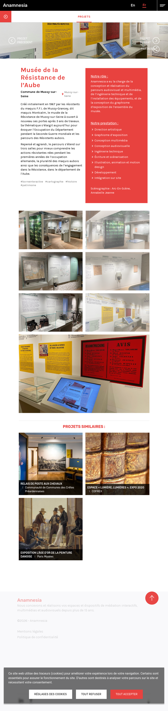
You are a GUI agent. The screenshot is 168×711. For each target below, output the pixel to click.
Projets (84, 16)
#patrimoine (28, 185)
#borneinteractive (32, 181)
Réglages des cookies (50, 694)
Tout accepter (127, 694)
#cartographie (54, 181)
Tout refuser (91, 694)
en (133, 5)
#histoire (71, 181)
